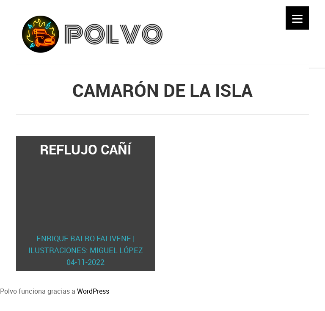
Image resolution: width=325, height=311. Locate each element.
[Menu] (297, 18)
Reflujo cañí (85, 204)
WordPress (93, 291)
